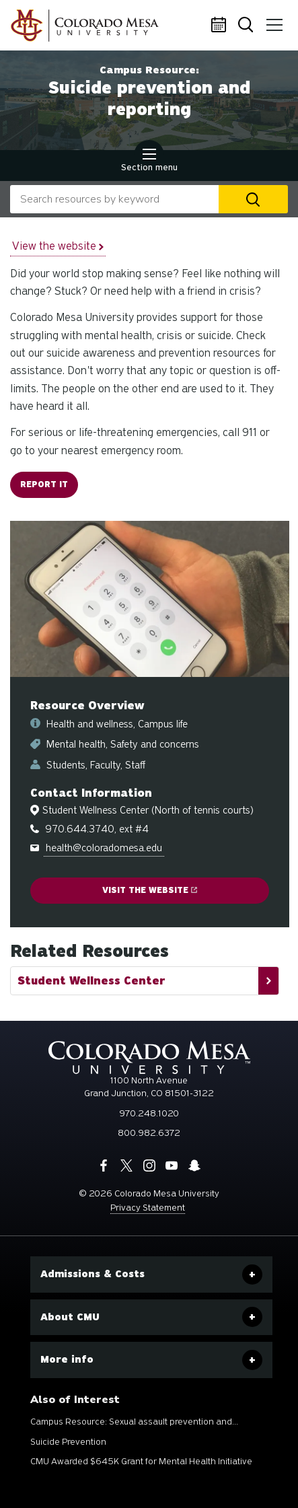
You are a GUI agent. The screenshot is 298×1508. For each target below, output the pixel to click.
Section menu (149, 161)
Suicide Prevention (68, 1441)
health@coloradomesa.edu (104, 848)
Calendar (220, 25)
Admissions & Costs (92, 1274)
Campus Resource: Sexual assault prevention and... (134, 1421)
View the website (58, 246)
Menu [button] (272, 20)
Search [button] (247, 26)
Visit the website (149, 890)
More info (67, 1359)
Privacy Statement (147, 1207)
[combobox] (114, 199)
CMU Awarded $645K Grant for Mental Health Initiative (141, 1461)
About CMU (70, 1317)
